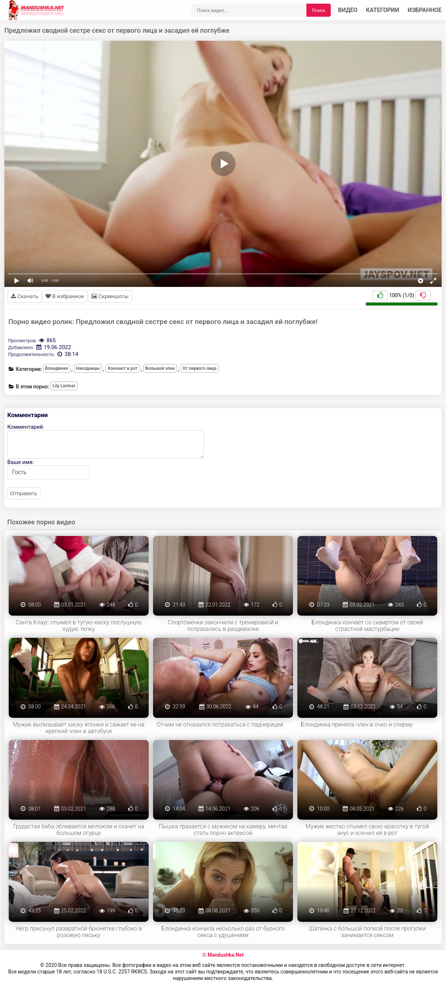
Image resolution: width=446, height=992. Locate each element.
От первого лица (200, 368)
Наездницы (88, 368)
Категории (382, 10)
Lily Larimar (63, 385)
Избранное (425, 10)
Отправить (23, 493)
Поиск (318, 10)
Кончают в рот (122, 368)
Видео (348, 10)
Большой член (160, 368)
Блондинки (56, 368)
